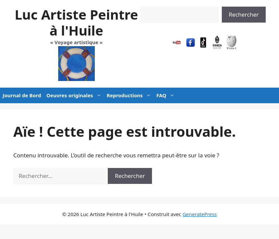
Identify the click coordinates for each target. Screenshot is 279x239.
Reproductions (130, 95)
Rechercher (244, 14)
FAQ (166, 95)
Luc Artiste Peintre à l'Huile (76, 22)
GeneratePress (200, 214)
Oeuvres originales (75, 95)
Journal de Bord (22, 95)
